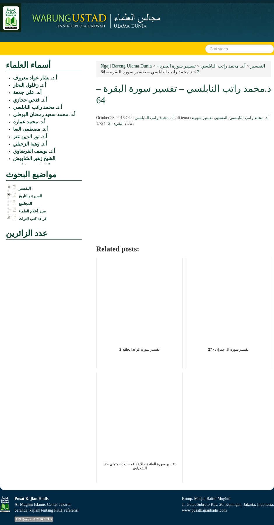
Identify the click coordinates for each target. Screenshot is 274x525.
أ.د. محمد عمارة (29, 122)
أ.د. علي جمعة (27, 92)
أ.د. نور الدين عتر (30, 136)
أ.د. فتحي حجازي (30, 100)
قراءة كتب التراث (32, 219)
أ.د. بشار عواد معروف (35, 78)
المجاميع (25, 203)
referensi (71, 510)
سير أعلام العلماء (32, 211)
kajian (34, 510)
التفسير (221, 118)
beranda (21, 510)
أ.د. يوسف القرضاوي (34, 151)
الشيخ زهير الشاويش (34, 158)
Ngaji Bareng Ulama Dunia (126, 65)
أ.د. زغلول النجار (29, 85)
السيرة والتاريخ (30, 196)
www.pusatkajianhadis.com (204, 510)
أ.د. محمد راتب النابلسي (155, 118)
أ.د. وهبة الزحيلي (30, 144)
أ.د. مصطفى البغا (30, 129)
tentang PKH (51, 510)
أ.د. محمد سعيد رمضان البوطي (44, 114)
